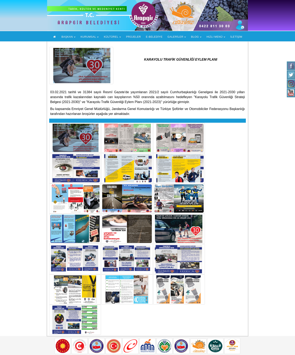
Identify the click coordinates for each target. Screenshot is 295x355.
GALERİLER (175, 36)
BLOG (195, 36)
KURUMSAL (88, 36)
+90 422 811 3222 (207, 337)
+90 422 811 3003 (207, 328)
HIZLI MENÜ (214, 36)
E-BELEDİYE (154, 36)
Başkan (126, 308)
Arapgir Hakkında (133, 318)
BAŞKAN (67, 36)
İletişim (126, 338)
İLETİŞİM (236, 36)
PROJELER (133, 36)
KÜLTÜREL (111, 36)
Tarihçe (126, 328)
